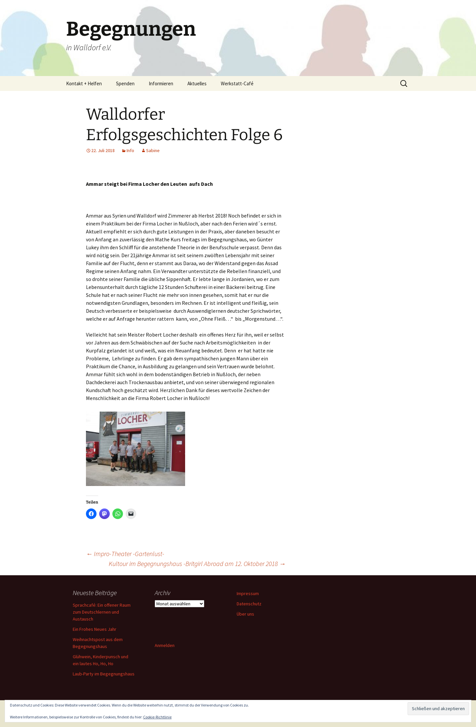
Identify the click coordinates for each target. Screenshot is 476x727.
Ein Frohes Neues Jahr (94, 629)
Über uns (245, 614)
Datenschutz (249, 604)
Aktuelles (197, 83)
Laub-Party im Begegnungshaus (104, 674)
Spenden (125, 83)
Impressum (248, 593)
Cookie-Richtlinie (157, 716)
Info (130, 150)
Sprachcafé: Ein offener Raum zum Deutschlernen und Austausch (102, 612)
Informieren (161, 83)
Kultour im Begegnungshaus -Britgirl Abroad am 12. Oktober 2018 (197, 563)
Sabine (153, 150)
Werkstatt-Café (237, 83)
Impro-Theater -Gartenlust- (125, 553)
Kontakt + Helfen (84, 83)
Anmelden (165, 645)
